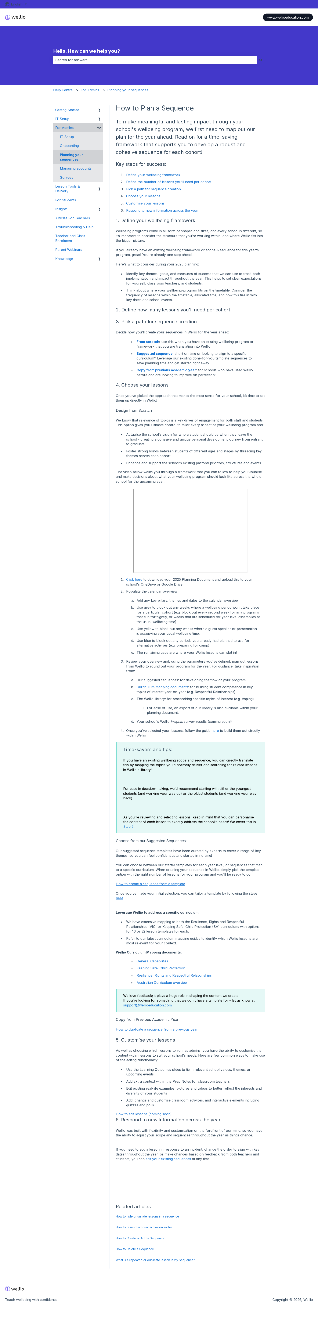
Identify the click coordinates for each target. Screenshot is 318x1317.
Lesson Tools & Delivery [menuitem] (67, 188)
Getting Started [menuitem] (67, 110)
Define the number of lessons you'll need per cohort (168, 182)
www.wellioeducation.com (288, 17)
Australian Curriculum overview (162, 982)
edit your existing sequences (168, 1159)
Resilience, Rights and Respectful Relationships (174, 975)
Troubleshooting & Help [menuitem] (74, 227)
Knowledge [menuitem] (64, 259)
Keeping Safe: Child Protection (161, 968)
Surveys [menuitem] (66, 177)
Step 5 (128, 826)
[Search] (261, 60)
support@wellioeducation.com (147, 1005)
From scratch (148, 342)
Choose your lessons (143, 196)
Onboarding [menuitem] (69, 146)
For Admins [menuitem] (64, 128)
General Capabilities (152, 961)
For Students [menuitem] (65, 200)
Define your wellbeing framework (153, 175)
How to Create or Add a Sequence (140, 1238)
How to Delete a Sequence (135, 1249)
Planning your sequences (127, 90)
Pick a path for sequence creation (153, 189)
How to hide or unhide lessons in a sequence (147, 1216)
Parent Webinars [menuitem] (68, 249)
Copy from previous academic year (166, 370)
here (215, 730)
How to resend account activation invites (144, 1227)
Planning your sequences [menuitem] (71, 157)
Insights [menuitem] (61, 209)
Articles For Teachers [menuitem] (72, 218)
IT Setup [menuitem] (62, 119)
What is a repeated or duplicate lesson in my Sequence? (155, 1260)
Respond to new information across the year (162, 210)
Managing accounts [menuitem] (75, 168)
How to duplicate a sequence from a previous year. (157, 1029)
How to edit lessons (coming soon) (144, 1114)
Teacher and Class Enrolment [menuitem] (70, 238)
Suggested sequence (155, 353)
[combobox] (155, 60)
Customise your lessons (145, 203)
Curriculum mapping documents (162, 687)
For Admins (90, 90)
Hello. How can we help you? (86, 51)
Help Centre (63, 90)
